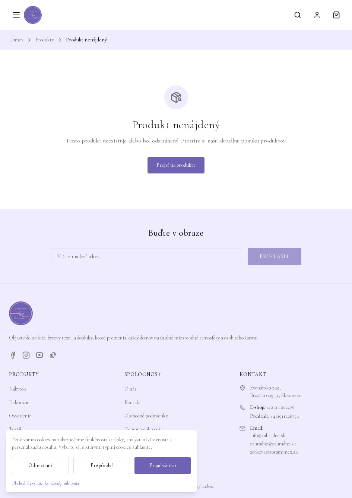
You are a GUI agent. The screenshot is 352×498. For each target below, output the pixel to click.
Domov (16, 40)
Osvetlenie (20, 416)
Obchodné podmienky (146, 416)
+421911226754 (285, 416)
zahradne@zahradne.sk (273, 444)
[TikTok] (53, 355)
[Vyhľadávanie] (297, 15)
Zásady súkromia (64, 483)
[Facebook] (12, 355)
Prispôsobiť (102, 465)
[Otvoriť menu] (16, 14)
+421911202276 (280, 407)
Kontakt (132, 402)
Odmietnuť (40, 465)
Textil (15, 429)
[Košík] (336, 15)
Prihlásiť (274, 256)
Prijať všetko (162, 465)
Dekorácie (19, 402)
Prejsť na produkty (176, 165)
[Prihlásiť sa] (317, 15)
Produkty (44, 40)
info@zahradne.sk (268, 435)
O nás (130, 389)
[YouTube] (39, 355)
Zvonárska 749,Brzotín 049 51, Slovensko (275, 391)
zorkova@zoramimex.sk (274, 452)
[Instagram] (26, 355)
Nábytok (17, 389)
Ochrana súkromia (143, 429)
